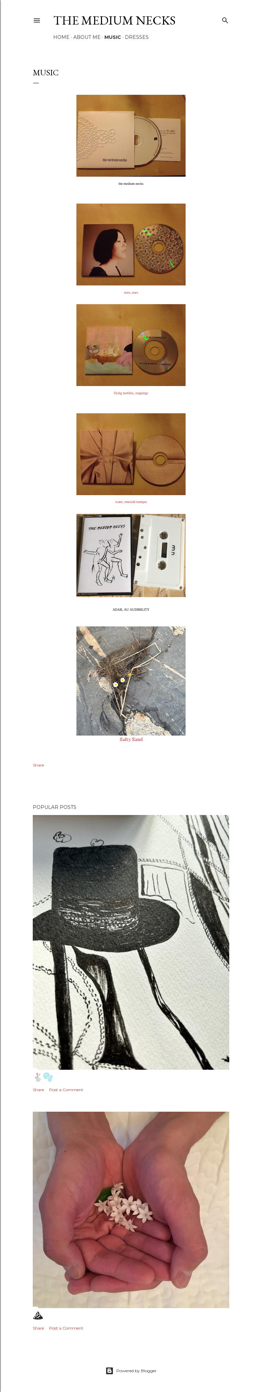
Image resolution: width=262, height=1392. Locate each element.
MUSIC (112, 37)
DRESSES (137, 37)
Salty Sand (131, 739)
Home (61, 37)
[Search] (225, 19)
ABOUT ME (87, 37)
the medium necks (114, 20)
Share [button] (38, 765)
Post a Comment (66, 1089)
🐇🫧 (43, 1077)
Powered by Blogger (131, 1371)
